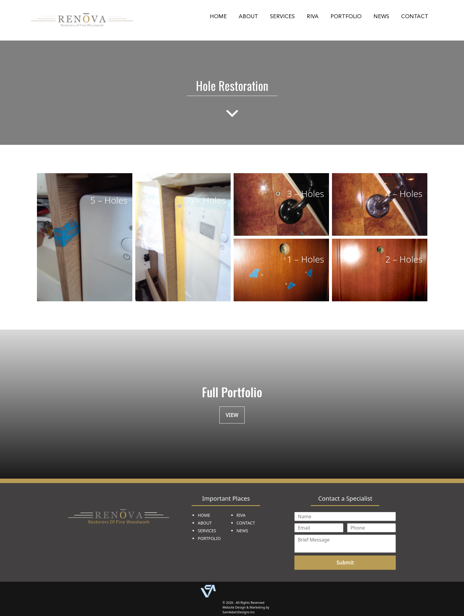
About (248, 16)
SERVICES (207, 530)
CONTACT (245, 523)
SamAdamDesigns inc (239, 612)
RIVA (240, 515)
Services (282, 16)
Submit (345, 562)
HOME (204, 515)
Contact (414, 16)
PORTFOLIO (209, 538)
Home (218, 16)
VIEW (232, 415)
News (381, 16)
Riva (313, 16)
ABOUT (205, 523)
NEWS (242, 530)
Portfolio (345, 16)
